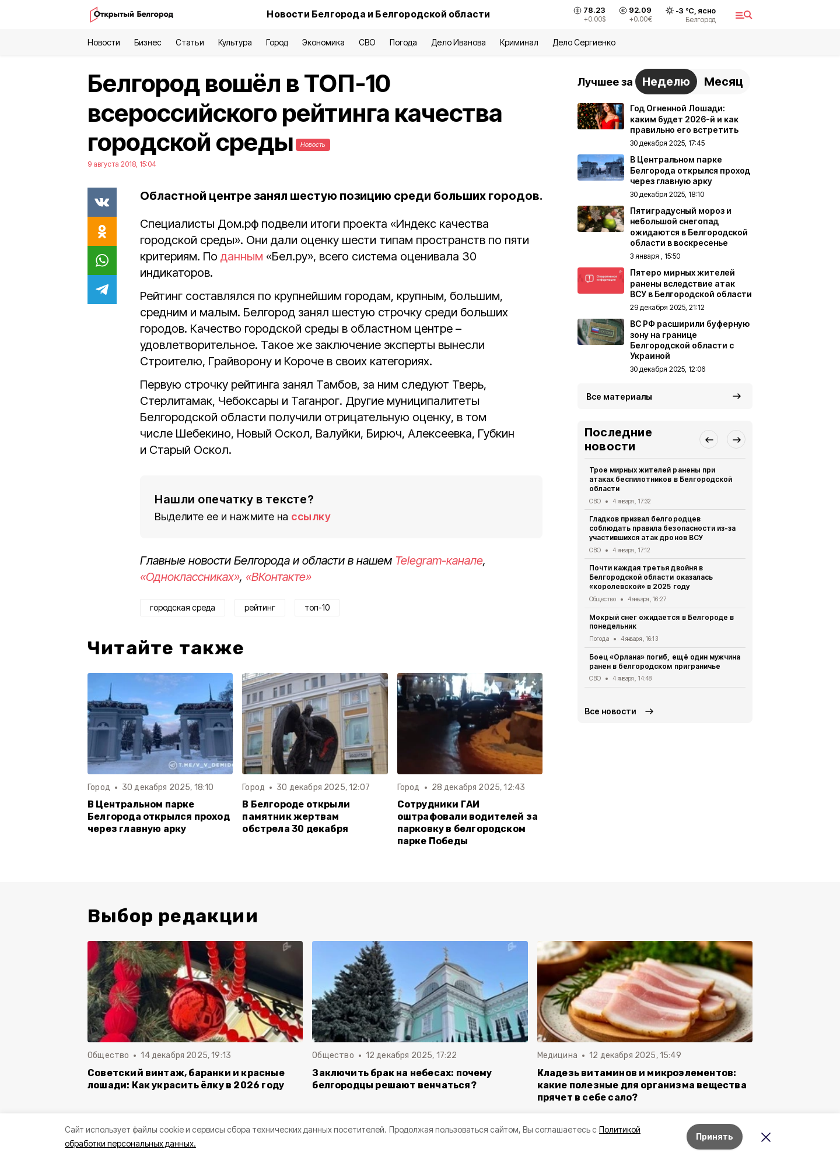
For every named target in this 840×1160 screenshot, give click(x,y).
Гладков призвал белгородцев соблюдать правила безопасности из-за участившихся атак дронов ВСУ (662, 528)
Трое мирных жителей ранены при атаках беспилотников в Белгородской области (660, 479)
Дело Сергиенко (583, 42)
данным (241, 256)
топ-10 (317, 607)
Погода (403, 42)
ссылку (311, 516)
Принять (714, 1136)
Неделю (666, 82)
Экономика (323, 42)
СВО (367, 42)
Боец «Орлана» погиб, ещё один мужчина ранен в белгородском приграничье (664, 662)
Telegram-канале (439, 560)
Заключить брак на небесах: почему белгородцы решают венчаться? (402, 1079)
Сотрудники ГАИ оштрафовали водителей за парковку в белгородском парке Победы (467, 823)
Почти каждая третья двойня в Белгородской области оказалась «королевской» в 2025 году (651, 577)
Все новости (610, 711)
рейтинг (259, 607)
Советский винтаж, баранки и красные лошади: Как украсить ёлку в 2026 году (186, 1079)
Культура (235, 42)
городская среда (182, 607)
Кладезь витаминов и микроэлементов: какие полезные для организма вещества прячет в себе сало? (642, 1085)
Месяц (723, 82)
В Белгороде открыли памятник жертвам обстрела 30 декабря (296, 816)
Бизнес (148, 42)
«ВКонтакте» (279, 577)
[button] (708, 439)
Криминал (519, 42)
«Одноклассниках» (190, 577)
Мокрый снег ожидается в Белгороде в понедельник (661, 622)
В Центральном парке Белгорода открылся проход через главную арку (159, 816)
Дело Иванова (458, 42)
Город (277, 42)
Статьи (190, 42)
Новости (104, 42)
